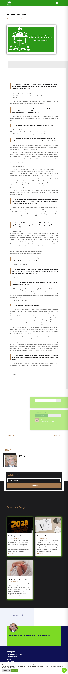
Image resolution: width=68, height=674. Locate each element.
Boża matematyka (42, 536)
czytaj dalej (11, 553)
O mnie (9, 659)
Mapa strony (10, 661)
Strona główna (11, 652)
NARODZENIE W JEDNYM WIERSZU (17, 579)
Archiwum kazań (12, 656)
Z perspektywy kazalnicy (14, 654)
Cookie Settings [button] (6, 670)
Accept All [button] (14, 670)
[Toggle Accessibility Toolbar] (64, 670)
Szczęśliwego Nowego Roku (15, 536)
